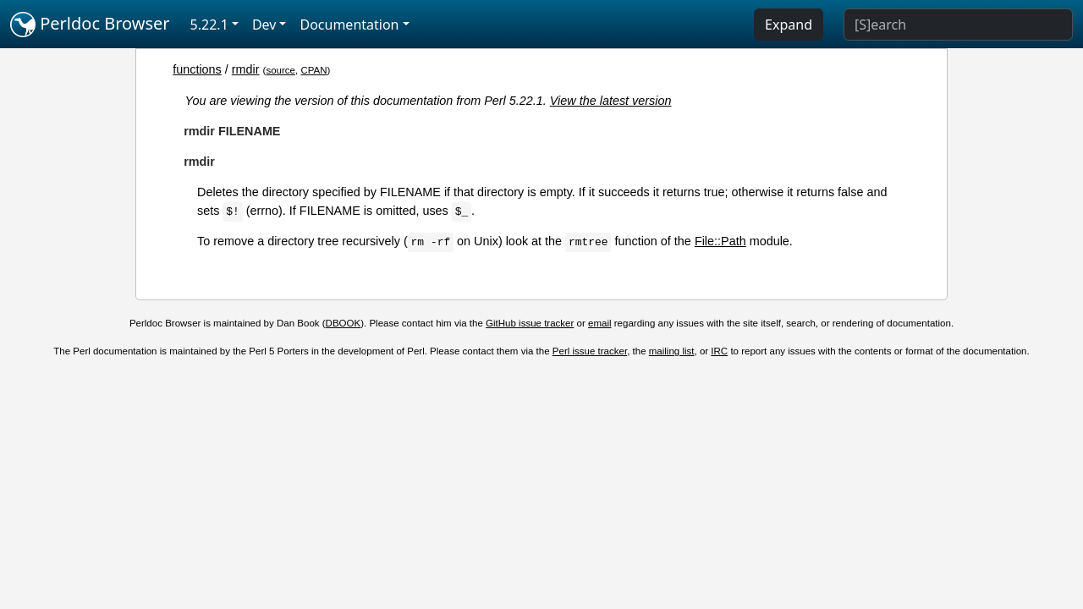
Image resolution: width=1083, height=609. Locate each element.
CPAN (313, 70)
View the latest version (611, 100)
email (600, 323)
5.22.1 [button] (209, 24)
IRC (719, 351)
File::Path (720, 241)
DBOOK (343, 323)
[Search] (958, 24)
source (280, 70)
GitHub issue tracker (530, 323)
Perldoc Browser (90, 24)
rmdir (246, 69)
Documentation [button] (349, 24)
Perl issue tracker (589, 351)
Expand (788, 24)
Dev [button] (264, 24)
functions (197, 69)
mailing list (672, 351)
